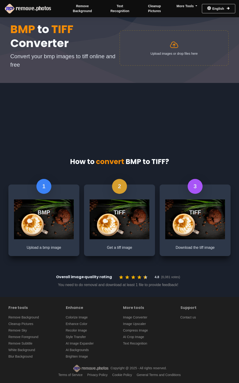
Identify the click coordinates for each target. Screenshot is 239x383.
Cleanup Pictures (154, 8)
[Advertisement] (119, 115)
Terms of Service (70, 375)
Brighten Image (77, 356)
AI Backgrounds (77, 350)
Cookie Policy (122, 375)
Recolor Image (76, 330)
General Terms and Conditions (159, 375)
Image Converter (135, 317)
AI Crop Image (133, 337)
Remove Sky (17, 330)
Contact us (188, 317)
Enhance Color (77, 324)
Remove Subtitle (20, 343)
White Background (21, 350)
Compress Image (135, 330)
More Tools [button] (185, 6)
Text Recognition (119, 8)
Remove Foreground (23, 337)
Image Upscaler (134, 324)
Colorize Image (77, 317)
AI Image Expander (80, 343)
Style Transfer (76, 337)
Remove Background (82, 8)
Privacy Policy (97, 375)
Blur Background (20, 356)
